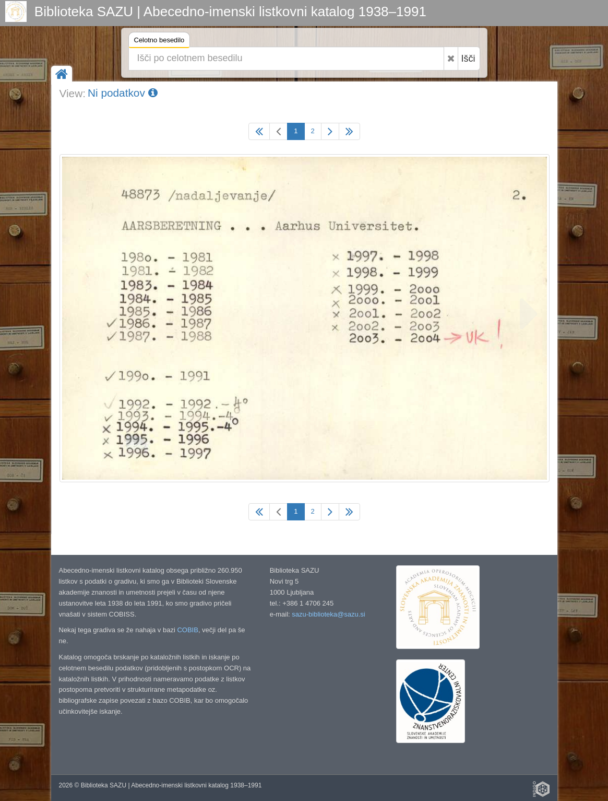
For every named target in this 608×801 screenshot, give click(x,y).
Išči (468, 58)
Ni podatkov (123, 93)
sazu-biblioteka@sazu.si (328, 614)
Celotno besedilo (159, 41)
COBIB (187, 630)
